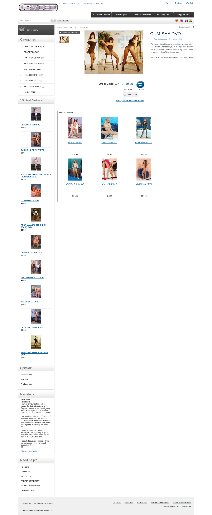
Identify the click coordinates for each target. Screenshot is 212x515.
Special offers (26, 375)
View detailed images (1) (69, 32)
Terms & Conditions (142, 15)
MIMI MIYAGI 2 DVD (144, 184)
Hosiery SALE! (30, 92)
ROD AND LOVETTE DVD (32, 278)
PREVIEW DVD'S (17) (33, 69)
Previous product (159, 39)
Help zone (25, 467)
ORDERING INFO (28, 490)
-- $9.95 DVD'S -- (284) (31, 81)
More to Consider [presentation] (66, 113)
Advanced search (63, 20)
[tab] (66, 113)
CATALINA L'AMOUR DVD (32, 327)
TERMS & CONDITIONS (30, 486)
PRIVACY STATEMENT (30, 481)
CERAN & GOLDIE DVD (31, 252)
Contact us (25, 472)
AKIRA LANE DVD (75, 143)
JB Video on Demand (101, 15)
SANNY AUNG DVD (109, 143)
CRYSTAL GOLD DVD (30, 125)
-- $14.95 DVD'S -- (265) (31, 75)
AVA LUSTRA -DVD (29, 302)
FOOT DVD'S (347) (31, 52)
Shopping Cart (163, 15)
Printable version (185, 27)
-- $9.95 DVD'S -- (70, 27)
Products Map (26, 384)
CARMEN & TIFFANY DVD (32, 150)
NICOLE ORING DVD (143, 143)
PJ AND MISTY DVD (30, 201)
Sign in (168, 3)
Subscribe (33, 451)
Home (59, 27)
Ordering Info (121, 15)
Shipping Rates (184, 15)
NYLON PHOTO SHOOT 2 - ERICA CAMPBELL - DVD (36, 175)
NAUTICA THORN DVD (75, 184)
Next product (178, 39)
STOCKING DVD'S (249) (34, 64)
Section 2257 (26, 476)
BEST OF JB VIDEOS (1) (32, 86)
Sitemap (24, 379)
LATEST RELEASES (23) (34, 46)
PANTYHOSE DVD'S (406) (34, 58)
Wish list (189, 3)
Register (178, 3)
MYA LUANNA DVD (109, 184)
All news (24, 451)
